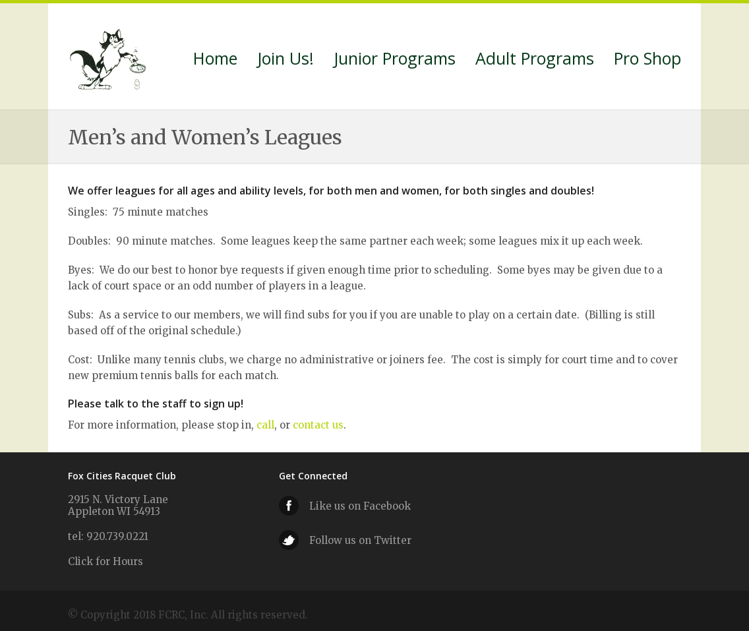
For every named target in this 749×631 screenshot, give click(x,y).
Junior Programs (395, 60)
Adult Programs (534, 60)
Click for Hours (105, 561)
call (265, 425)
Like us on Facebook (360, 506)
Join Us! (285, 60)
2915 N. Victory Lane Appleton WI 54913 (118, 505)
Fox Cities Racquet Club (109, 57)
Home (215, 60)
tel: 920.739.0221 (108, 536)
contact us (318, 425)
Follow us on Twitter (360, 540)
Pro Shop (647, 60)
